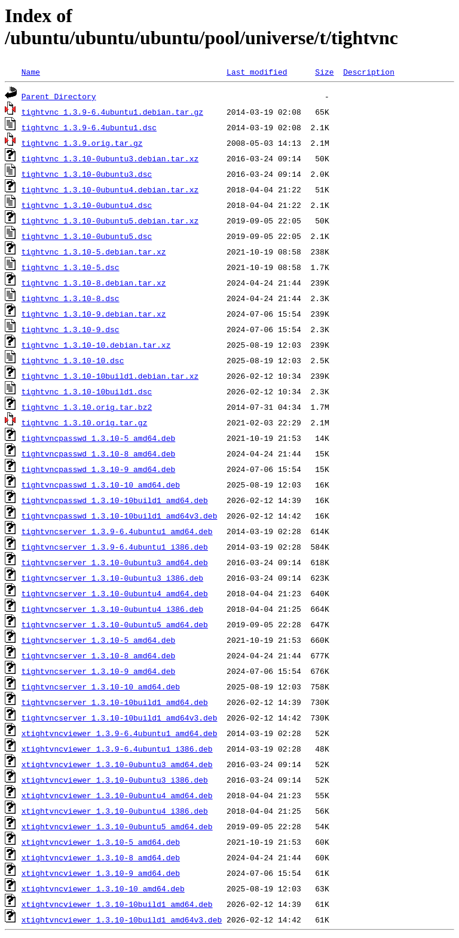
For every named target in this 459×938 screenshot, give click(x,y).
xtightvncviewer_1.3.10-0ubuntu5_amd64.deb (117, 826)
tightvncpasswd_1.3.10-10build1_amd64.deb (115, 500)
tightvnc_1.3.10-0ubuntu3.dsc (87, 173)
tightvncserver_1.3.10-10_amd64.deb (101, 686)
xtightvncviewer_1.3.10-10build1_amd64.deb (117, 904)
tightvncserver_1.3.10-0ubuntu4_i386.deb (112, 608)
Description (368, 71)
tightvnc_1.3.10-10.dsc (73, 360)
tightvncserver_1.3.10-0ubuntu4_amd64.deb (115, 593)
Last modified (257, 71)
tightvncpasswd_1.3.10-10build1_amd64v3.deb (120, 515)
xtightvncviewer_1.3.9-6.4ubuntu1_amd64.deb (120, 733)
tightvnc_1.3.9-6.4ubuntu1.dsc (89, 127)
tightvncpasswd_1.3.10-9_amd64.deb (98, 469)
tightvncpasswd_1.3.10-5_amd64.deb (98, 438)
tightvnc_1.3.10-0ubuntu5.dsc (87, 236)
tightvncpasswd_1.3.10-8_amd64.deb (98, 453)
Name (31, 71)
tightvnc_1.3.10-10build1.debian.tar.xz (110, 375)
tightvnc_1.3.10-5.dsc (71, 267)
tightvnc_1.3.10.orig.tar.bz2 (87, 406)
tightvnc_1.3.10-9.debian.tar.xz (94, 313)
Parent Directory (59, 96)
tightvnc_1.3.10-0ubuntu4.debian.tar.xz (110, 189)
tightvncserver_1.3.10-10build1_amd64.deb (115, 702)
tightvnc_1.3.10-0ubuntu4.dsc (87, 205)
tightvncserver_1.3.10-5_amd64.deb (98, 639)
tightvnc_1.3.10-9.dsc (71, 329)
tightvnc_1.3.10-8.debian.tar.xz (94, 282)
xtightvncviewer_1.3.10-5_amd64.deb (101, 841)
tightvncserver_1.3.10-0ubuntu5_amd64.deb (115, 624)
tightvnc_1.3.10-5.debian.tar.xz (94, 251)
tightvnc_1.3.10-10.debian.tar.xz (96, 344)
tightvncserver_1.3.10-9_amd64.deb (98, 671)
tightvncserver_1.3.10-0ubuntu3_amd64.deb (115, 562)
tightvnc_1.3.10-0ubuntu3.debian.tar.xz (110, 158)
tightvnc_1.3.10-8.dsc (71, 298)
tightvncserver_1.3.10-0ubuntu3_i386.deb (112, 577)
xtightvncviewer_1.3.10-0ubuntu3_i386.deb (115, 779)
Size (324, 71)
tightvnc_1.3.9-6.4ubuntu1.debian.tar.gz (112, 111)
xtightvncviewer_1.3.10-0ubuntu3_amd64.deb (117, 764)
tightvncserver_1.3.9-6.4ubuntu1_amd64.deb (117, 531)
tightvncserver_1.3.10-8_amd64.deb (98, 655)
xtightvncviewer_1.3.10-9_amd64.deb (101, 873)
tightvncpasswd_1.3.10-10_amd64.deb (101, 484)
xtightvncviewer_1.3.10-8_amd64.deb (101, 857)
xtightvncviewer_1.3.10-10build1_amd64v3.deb (122, 919)
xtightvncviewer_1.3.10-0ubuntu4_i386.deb (115, 810)
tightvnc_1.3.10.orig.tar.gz (85, 422)
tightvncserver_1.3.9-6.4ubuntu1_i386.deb (115, 546)
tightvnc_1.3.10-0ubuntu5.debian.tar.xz (110, 220)
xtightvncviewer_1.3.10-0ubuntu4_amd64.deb (117, 795)
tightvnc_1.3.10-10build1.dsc (87, 391)
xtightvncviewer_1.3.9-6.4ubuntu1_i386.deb (117, 748)
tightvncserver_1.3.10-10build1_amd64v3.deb (120, 717)
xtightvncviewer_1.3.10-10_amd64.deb (103, 888)
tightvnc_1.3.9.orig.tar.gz (82, 142)
